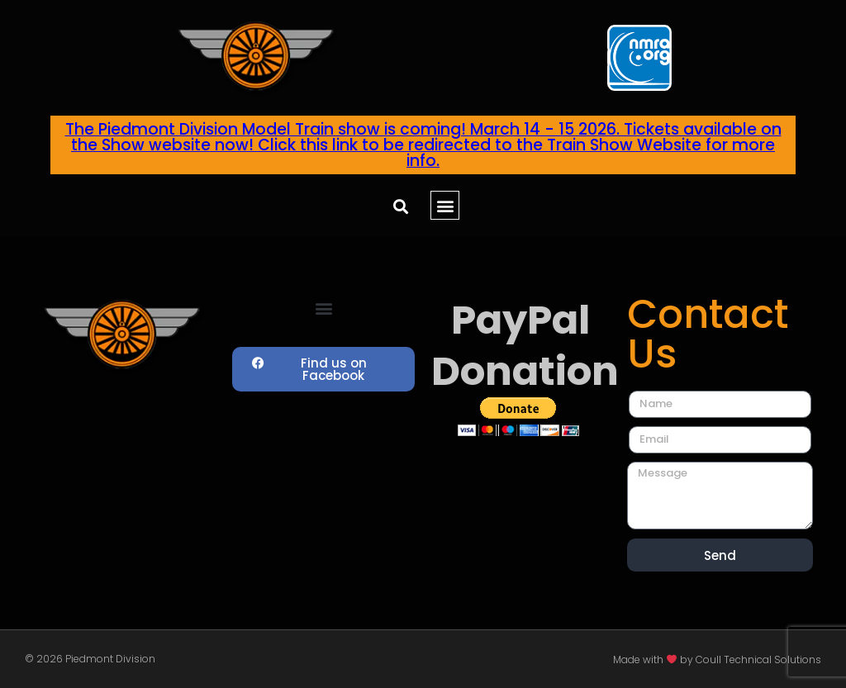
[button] (400, 206)
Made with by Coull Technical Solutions (717, 659)
